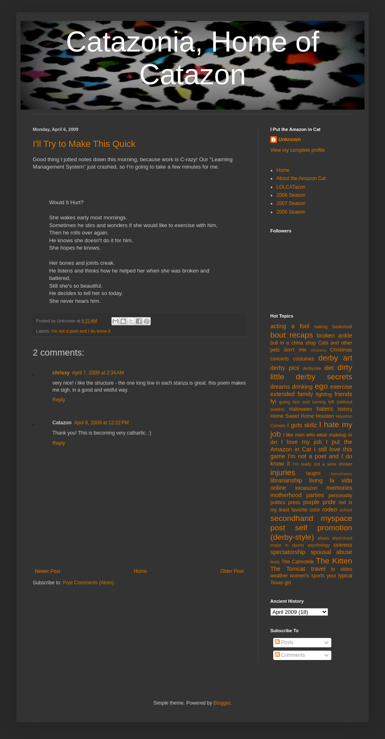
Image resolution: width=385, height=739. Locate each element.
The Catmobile (297, 562)
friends (343, 394)
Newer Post (47, 571)
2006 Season (291, 212)
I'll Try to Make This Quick (84, 144)
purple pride (319, 502)
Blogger (221, 703)
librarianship (286, 480)
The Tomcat (287, 569)
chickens (318, 350)
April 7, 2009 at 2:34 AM (98, 373)
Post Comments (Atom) (88, 583)
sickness (342, 545)
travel (318, 569)
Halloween (300, 409)
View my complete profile (297, 150)
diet (329, 368)
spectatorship (288, 552)
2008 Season (291, 195)
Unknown (290, 139)
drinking (302, 386)
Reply (58, 400)
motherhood (286, 495)
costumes (303, 359)
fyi (273, 401)
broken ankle (334, 335)
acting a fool (289, 326)
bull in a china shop (293, 343)
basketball (342, 326)
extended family (291, 394)
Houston (325, 416)
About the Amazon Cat (301, 178)
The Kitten (334, 561)
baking (321, 326)
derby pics (284, 368)
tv (333, 569)
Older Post (232, 571)
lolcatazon (306, 488)
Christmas (341, 350)
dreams (280, 386)
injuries (282, 472)
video (346, 569)
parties (315, 495)
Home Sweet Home (292, 416)
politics (277, 502)
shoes (323, 538)
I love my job (301, 442)
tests (275, 561)
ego (321, 386)
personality (340, 495)
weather (279, 576)
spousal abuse (331, 552)
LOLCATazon (290, 187)
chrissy (61, 373)
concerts (279, 359)
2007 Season (291, 203)
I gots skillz (302, 425)
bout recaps (291, 335)
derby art (335, 358)
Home (140, 571)
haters (325, 409)
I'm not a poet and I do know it (81, 331)
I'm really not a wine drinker (322, 464)
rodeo (329, 509)
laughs (313, 473)
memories (339, 487)
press (294, 502)
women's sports (307, 576)
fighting (324, 394)
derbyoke (312, 368)
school (346, 509)
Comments (290, 655)
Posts (284, 642)
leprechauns (341, 473)
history (345, 409)
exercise (341, 386)
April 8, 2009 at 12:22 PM (101, 423)
